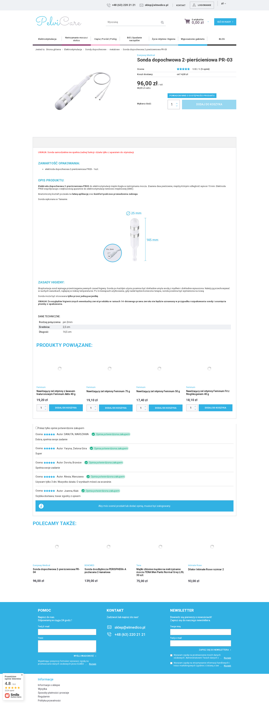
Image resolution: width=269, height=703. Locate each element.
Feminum (41, 387)
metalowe (115, 49)
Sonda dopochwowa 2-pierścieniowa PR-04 (56, 571)
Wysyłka (42, 689)
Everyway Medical (146, 55)
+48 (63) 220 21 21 (146, 5)
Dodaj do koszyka (209, 104)
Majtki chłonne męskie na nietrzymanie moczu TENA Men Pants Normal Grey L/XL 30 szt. (160, 572)
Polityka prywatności (49, 700)
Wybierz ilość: (144, 103)
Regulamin (44, 696)
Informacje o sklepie (49, 685)
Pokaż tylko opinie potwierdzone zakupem (61, 428)
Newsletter (182, 610)
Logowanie (223, 5)
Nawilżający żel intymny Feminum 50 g (158, 391)
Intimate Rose (195, 565)
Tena (138, 565)
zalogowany (163, 506)
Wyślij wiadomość (85, 656)
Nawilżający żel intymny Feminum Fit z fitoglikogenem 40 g (208, 392)
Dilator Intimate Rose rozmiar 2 (206, 569)
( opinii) (205, 69)
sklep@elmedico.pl (179, 5)
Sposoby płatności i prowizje (53, 692)
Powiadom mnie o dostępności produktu (192, 95)
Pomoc (44, 610)
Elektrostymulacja (73, 49)
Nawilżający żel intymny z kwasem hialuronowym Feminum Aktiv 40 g (56, 392)
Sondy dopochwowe (95, 49)
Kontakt (203, 5)
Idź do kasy (225, 22)
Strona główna (53, 49)
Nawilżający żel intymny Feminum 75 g (108, 391)
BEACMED (89, 565)
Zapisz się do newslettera (215, 650)
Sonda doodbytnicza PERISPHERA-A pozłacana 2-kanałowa (105, 571)
